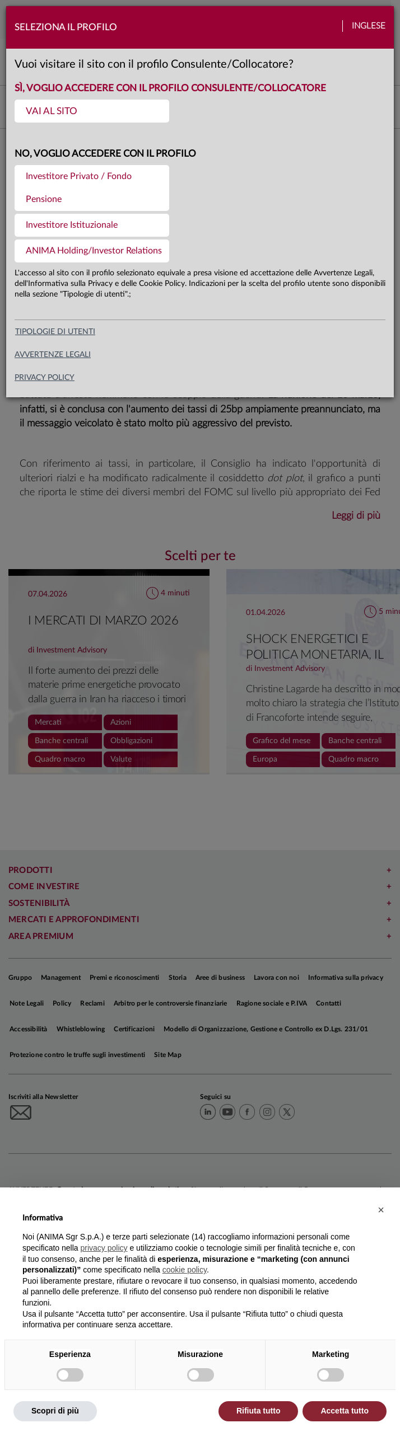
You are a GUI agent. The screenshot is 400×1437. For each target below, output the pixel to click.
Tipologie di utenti (55, 332)
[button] (381, 1210)
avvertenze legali (53, 355)
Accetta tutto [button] (344, 1410)
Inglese (368, 26)
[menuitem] (92, 111)
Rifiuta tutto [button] (258, 1410)
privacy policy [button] (104, 1247)
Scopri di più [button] (55, 1410)
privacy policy (45, 378)
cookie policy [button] (184, 1269)
